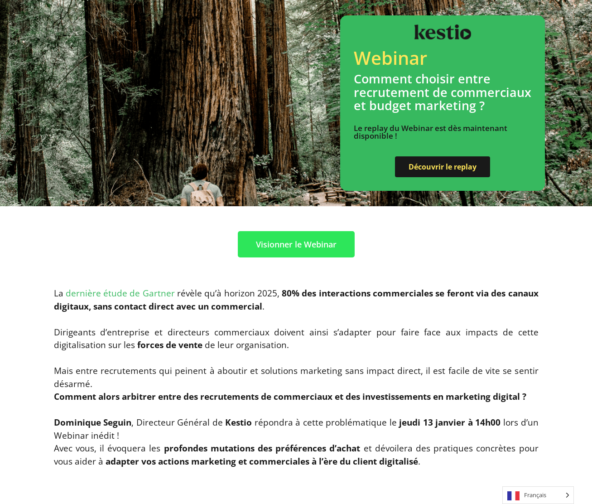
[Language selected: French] (538, 495)
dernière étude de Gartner (120, 293)
